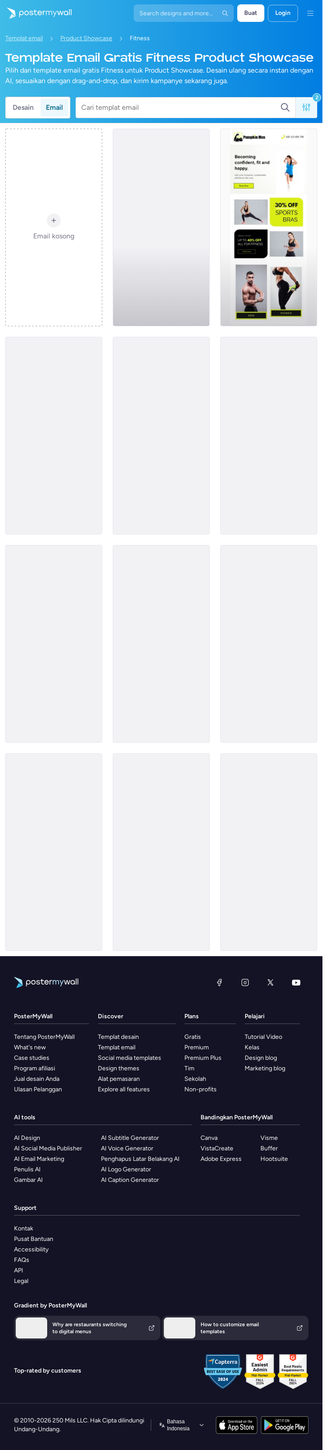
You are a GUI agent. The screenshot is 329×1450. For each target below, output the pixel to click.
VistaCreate (217, 1148)
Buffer (269, 1148)
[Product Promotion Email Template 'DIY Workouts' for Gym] (53, 852)
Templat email (24, 38)
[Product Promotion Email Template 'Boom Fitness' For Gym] (53, 436)
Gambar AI (28, 1180)
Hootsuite (274, 1159)
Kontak (23, 1228)
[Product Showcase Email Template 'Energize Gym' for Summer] (268, 852)
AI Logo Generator (126, 1169)
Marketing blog (265, 1068)
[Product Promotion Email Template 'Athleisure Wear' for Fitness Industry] (268, 227)
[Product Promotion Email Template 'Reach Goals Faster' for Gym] (161, 644)
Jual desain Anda (36, 1079)
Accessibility (31, 1249)
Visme (269, 1138)
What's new (30, 1047)
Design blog (261, 1058)
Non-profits (200, 1089)
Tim (189, 1068)
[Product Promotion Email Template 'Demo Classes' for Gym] (268, 644)
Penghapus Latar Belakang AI (140, 1159)
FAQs (21, 1260)
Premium (196, 1047)
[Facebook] (219, 982)
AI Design (27, 1138)
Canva (209, 1138)
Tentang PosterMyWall (44, 1037)
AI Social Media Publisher (48, 1148)
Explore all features (124, 1089)
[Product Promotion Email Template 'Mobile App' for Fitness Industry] (161, 852)
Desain (23, 107)
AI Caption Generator (130, 1180)
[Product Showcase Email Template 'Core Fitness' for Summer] (161, 436)
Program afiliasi (34, 1068)
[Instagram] (245, 982)
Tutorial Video (263, 1037)
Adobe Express (221, 1159)
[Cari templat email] (180, 107)
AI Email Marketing (39, 1159)
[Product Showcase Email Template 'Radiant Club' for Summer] (161, 227)
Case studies (31, 1058)
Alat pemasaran (119, 1079)
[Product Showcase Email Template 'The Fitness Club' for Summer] (53, 644)
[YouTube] (296, 982)
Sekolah (195, 1079)
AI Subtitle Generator (130, 1138)
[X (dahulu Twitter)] (270, 982)
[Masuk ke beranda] (36, 13)
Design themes (118, 1068)
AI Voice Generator (127, 1148)
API (18, 1270)
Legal (21, 1281)
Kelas (252, 1047)
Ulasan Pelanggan (38, 1089)
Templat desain (118, 1037)
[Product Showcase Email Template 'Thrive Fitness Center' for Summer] (268, 436)
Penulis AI (27, 1169)
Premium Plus (203, 1058)
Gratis (192, 1037)
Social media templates (129, 1058)
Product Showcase (86, 38)
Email (54, 107)
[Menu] (310, 13)
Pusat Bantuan (33, 1239)
